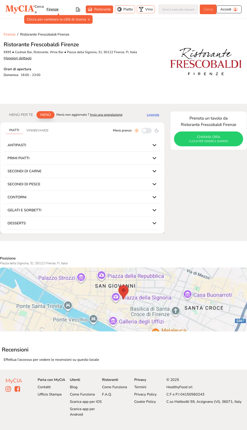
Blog (74, 387)
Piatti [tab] (14, 130)
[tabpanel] (82, 178)
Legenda (153, 115)
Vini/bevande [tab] (37, 130)
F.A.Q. (107, 394)
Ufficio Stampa (50, 394)
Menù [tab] (45, 114)
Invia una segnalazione (106, 115)
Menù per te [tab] (21, 114)
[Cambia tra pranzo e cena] (147, 130)
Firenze (53, 9)
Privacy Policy (145, 394)
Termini (140, 387)
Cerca (208, 9)
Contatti (44, 387)
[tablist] (30, 114)
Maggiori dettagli (17, 58)
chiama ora (208, 139)
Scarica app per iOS (86, 401)
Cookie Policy (145, 401)
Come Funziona (82, 394)
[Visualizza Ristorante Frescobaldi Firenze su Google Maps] (123, 299)
